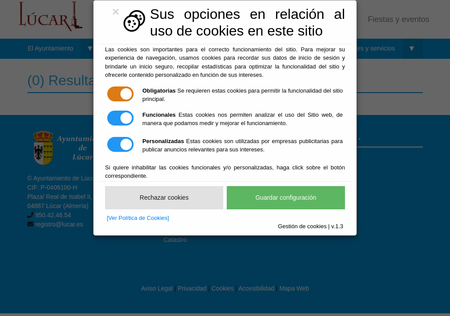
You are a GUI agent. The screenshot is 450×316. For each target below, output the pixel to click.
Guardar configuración (285, 197)
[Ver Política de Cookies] (138, 218)
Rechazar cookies (164, 197)
